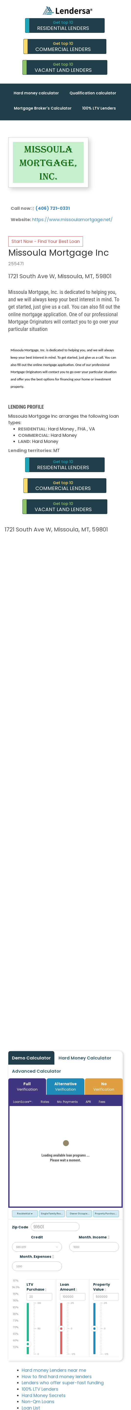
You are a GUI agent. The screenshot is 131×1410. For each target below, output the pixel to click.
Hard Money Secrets (44, 1395)
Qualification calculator (93, 93)
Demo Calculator (31, 1058)
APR (88, 1102)
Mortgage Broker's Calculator (42, 108)
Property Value (101, 1287)
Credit (37, 1237)
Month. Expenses (35, 1256)
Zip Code (20, 1227)
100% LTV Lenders (99, 108)
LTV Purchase (36, 1287)
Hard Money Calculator (85, 1058)
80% (15, 1314)
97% (15, 1280)
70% (15, 1327)
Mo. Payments (67, 1102)
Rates (45, 1102)
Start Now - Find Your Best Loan (45, 241)
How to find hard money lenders (57, 1376)
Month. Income (93, 1237)
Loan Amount (68, 1287)
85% (15, 1307)
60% (15, 1340)
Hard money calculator (36, 93)
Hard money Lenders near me (54, 1370)
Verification (27, 1086)
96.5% (16, 1287)
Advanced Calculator (36, 1071)
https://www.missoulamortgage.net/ (72, 219)
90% (15, 1300)
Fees (102, 1102)
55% (15, 1347)
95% (15, 1294)
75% (15, 1320)
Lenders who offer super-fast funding (63, 1383)
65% (15, 1333)
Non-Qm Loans (38, 1401)
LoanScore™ (23, 1102)
